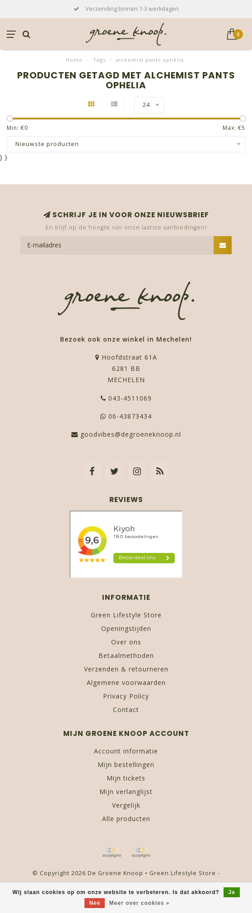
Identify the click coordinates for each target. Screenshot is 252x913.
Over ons (126, 642)
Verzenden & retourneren (126, 669)
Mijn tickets (126, 778)
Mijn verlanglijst (126, 791)
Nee (94, 903)
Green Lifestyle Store (126, 615)
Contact (126, 709)
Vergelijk (126, 805)
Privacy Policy (126, 696)
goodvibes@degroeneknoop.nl (130, 434)
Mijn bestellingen (126, 764)
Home (74, 59)
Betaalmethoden (126, 655)
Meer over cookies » (139, 903)
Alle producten (126, 818)
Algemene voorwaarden (126, 682)
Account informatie (126, 751)
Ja (231, 892)
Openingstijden (126, 628)
